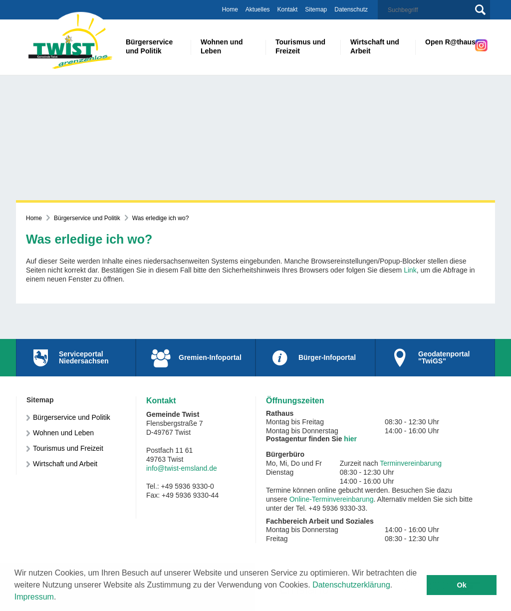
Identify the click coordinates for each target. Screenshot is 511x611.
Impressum (34, 597)
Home (230, 9)
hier (350, 439)
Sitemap (316, 9)
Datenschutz (351, 9)
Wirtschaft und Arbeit (65, 464)
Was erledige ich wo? (160, 218)
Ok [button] (462, 585)
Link (410, 270)
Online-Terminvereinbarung (331, 499)
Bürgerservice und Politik (87, 218)
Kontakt (287, 9)
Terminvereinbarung (411, 463)
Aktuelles (258, 9)
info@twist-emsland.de (181, 468)
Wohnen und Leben (63, 433)
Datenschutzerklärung (351, 585)
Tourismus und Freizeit (68, 448)
